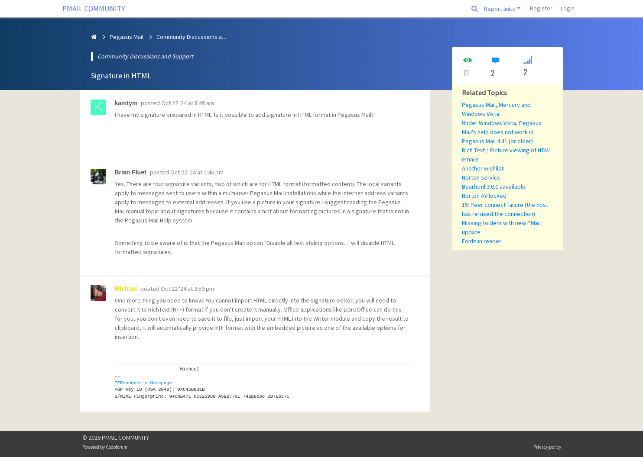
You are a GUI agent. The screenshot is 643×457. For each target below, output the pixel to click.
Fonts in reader (481, 241)
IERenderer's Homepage (143, 383)
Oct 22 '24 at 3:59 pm (187, 289)
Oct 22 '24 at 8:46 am (187, 103)
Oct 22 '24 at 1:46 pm (197, 172)
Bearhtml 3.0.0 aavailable (494, 186)
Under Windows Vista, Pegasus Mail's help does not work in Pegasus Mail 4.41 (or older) (502, 132)
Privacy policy (547, 447)
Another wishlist (482, 168)
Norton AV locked (484, 196)
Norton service (481, 177)
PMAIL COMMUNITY (93, 8)
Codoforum (116, 447)
